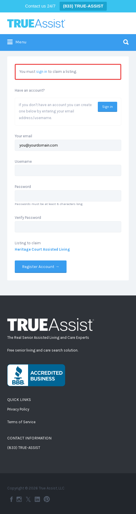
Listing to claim (28, 243)
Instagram (19, 499)
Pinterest (47, 499)
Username (23, 161)
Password (23, 186)
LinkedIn (37, 499)
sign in (41, 71)
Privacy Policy (18, 409)
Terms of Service (21, 422)
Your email (23, 136)
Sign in (107, 107)
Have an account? (30, 90)
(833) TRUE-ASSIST (23, 447)
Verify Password (28, 217)
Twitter (28, 499)
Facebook (11, 499)
